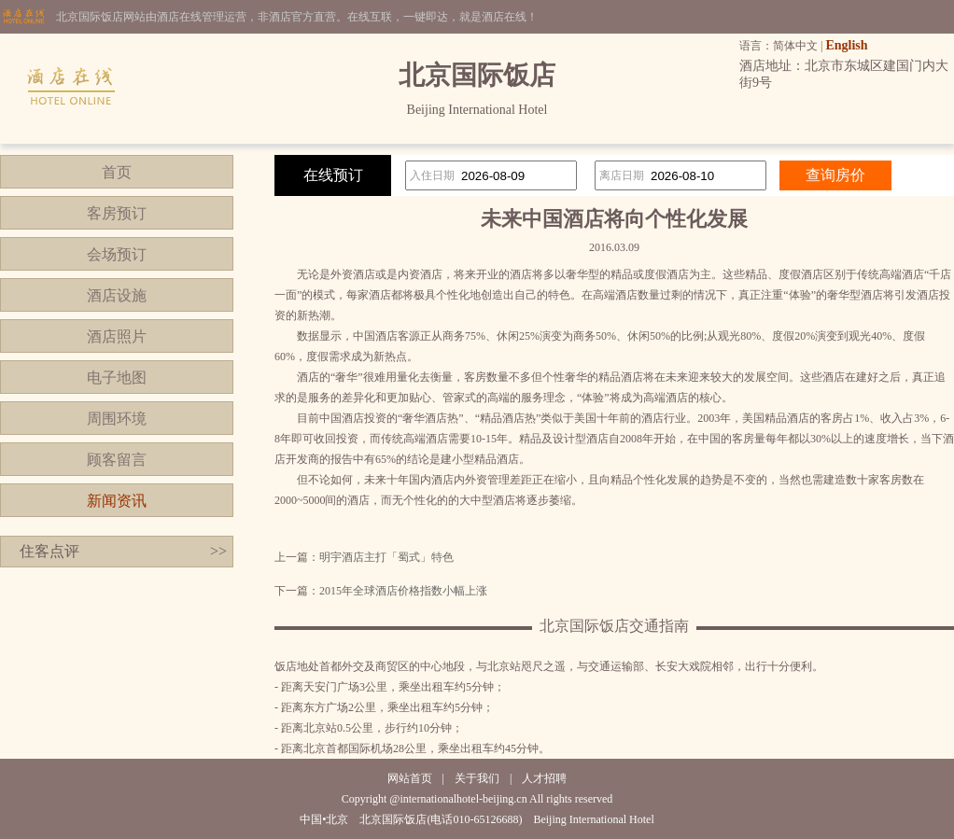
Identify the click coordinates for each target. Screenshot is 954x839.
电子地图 (117, 377)
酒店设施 (117, 295)
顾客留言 (117, 460)
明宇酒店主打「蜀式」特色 (386, 557)
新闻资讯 (117, 501)
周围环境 (117, 418)
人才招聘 (544, 778)
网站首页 (409, 778)
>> (218, 551)
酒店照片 (117, 336)
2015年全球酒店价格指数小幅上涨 (403, 590)
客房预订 (117, 213)
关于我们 (477, 778)
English (846, 45)
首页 (117, 172)
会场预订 (117, 254)
